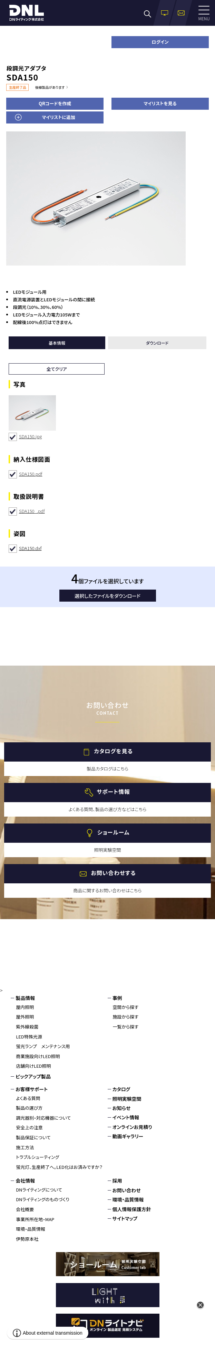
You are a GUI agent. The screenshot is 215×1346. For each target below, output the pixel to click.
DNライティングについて (39, 1189)
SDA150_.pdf (32, 511)
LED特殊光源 (29, 1036)
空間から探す (126, 1007)
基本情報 (57, 343)
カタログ (121, 1089)
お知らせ (122, 1108)
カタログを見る (113, 751)
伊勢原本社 (27, 1239)
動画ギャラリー (128, 1136)
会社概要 (25, 1209)
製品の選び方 (29, 1108)
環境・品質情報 (30, 1229)
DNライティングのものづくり (42, 1199)
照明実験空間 (127, 1098)
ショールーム (113, 832)
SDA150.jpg (30, 436)
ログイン (160, 42)
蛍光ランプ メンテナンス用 (43, 1046)
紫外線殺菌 (27, 1026)
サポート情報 (113, 792)
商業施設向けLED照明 (38, 1056)
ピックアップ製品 (33, 1076)
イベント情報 (126, 1117)
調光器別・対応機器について (43, 1118)
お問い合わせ (127, 1190)
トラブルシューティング (37, 1157)
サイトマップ (125, 1218)
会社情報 (25, 1180)
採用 (117, 1180)
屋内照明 (25, 1007)
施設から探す (126, 1016)
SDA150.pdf (30, 474)
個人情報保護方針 (132, 1209)
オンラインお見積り (132, 1126)
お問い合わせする (113, 873)
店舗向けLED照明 (33, 1066)
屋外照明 (25, 1016)
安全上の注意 (29, 1127)
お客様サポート (32, 1089)
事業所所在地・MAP (35, 1219)
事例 (117, 997)
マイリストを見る (160, 103)
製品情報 (25, 997)
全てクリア (57, 369)
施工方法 (25, 1147)
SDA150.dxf (30, 548)
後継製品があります (50, 87)
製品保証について (33, 1137)
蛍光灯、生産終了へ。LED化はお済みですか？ (59, 1167)
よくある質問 (28, 1098)
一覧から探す (126, 1026)
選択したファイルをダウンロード (107, 595)
